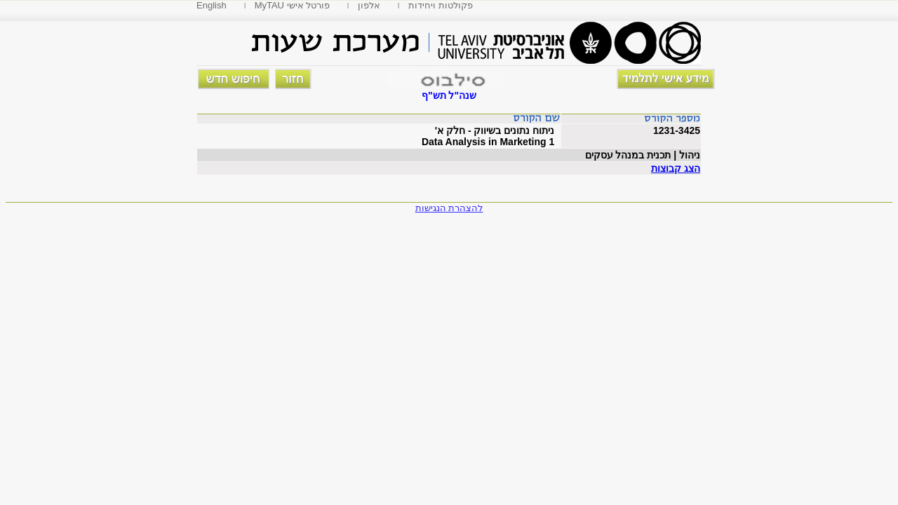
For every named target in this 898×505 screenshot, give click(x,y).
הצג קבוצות (675, 168)
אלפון (369, 5)
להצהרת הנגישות (449, 208)
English (211, 5)
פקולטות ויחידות (440, 5)
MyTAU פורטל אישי (292, 5)
